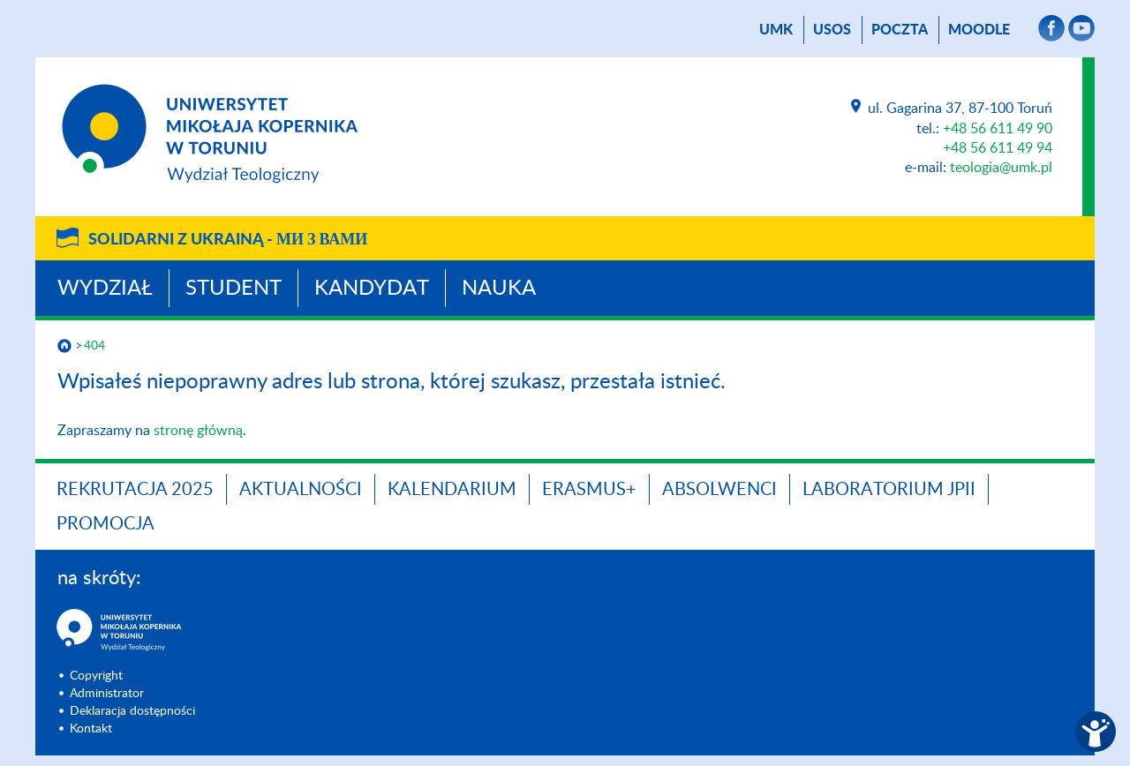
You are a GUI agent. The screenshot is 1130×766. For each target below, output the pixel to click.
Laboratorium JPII (889, 490)
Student (233, 288)
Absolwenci (719, 490)
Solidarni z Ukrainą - (227, 240)
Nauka (499, 288)
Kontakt (91, 729)
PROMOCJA (105, 524)
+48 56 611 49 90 (997, 129)
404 (94, 346)
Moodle (979, 30)
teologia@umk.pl (1001, 168)
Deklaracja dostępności (132, 711)
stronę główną (198, 431)
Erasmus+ (589, 490)
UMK (776, 30)
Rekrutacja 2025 (135, 490)
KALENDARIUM (452, 490)
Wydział (105, 288)
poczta (899, 30)
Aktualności (300, 490)
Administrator (107, 693)
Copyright (96, 676)
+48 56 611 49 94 (997, 148)
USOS (832, 30)
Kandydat (371, 288)
